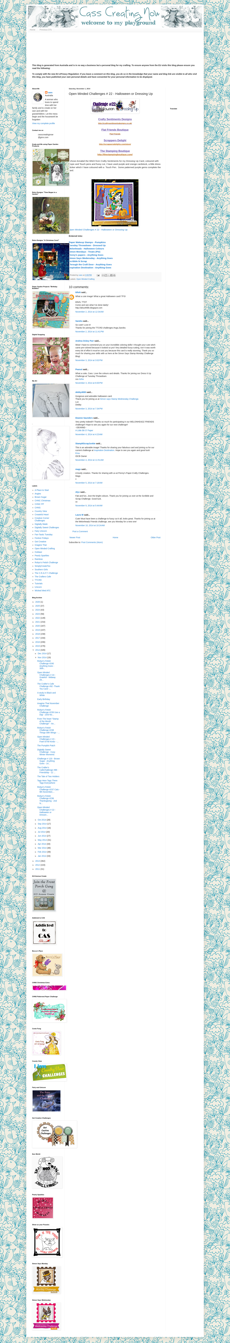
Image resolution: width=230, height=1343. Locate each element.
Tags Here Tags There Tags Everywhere (47, 781)
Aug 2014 (42, 828)
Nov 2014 (42, 657)
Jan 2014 (42, 856)
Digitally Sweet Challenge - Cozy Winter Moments (46, 752)
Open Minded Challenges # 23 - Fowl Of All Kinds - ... (48, 739)
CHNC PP (39, 504)
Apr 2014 (42, 844)
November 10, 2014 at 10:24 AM (90, 525)
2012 (37, 865)
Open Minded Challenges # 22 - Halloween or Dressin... (46, 811)
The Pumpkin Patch (46, 745)
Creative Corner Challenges (42, 519)
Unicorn (38, 587)
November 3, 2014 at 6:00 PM (89, 383)
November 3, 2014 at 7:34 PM (89, 408)
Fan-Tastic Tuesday (44, 534)
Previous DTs (46, 30)
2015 (37, 646)
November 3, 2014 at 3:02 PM (89, 360)
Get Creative (40, 541)
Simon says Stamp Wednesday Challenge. (119, 399)
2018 (37, 634)
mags (78, 469)
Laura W (79, 515)
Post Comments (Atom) (92, 542)
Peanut (78, 369)
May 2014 (42, 840)
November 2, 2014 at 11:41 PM (89, 331)
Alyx (77, 492)
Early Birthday (43, 699)
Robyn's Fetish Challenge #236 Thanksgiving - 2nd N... (47, 800)
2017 (37, 638)
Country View (41, 511)
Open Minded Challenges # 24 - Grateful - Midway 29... (46, 676)
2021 (37, 622)
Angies (38, 493)
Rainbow (39, 559)
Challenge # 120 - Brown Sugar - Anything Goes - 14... (48, 761)
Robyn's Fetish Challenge (46, 562)
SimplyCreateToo (42, 566)
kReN (78, 292)
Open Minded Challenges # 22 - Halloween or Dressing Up (98, 229)
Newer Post (75, 537)
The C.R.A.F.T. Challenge (46, 573)
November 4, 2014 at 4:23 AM (88, 434)
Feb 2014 (42, 852)
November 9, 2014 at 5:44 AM (88, 505)
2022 (37, 618)
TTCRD (38, 580)
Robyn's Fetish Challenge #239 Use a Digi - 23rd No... (48, 712)
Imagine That (41, 545)
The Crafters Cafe (43, 576)
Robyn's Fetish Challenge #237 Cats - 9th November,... (48, 789)
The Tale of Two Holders (48, 776)
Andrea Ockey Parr (84, 341)
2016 (37, 642)
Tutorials (39, 583)
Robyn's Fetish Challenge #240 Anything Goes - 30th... (45, 665)
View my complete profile (43, 123)
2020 (37, 626)
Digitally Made (41, 524)
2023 (37, 614)
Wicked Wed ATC (43, 590)
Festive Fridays (42, 538)
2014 (37, 650)
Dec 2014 (42, 653)
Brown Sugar (41, 497)
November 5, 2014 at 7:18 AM (88, 483)
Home (32, 30)
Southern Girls (41, 569)
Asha (81, 379)
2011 (37, 869)
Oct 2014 (42, 820)
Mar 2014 (42, 848)
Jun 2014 (42, 836)
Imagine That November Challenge (48, 704)
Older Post (155, 537)
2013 (37, 861)
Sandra (78, 321)
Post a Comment (80, 531)
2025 (37, 606)
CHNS (38, 507)
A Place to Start (42, 490)
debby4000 (80, 392)
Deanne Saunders (84, 418)
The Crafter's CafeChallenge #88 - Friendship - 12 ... (47, 770)
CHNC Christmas (42, 500)
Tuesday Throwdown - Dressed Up (87, 245)
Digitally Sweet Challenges (47, 527)
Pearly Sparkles (42, 555)
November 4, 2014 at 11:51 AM (89, 460)
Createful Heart (42, 514)
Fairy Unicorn (41, 531)
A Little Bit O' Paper (84, 430)
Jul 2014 (42, 832)
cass (50, 92)
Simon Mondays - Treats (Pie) (84, 251)
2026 (37, 602)
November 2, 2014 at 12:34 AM (89, 312)
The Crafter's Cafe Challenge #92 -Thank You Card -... (48, 686)
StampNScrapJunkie (85, 443)
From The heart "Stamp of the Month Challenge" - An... (48, 721)
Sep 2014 (42, 824)
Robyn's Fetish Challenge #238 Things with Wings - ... (48, 730)
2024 (37, 610)
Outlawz (38, 552)
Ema (77, 453)
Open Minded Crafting (85, 279)
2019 (37, 630)
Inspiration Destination (104, 450)
